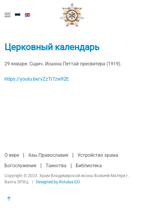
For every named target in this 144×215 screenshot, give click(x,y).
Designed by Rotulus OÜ (58, 181)
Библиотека (89, 165)
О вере (11, 155)
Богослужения (20, 165)
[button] (7, 15)
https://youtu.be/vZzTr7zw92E (36, 79)
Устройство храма (98, 155)
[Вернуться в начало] (72, 15)
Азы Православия (48, 155)
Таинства (56, 165)
